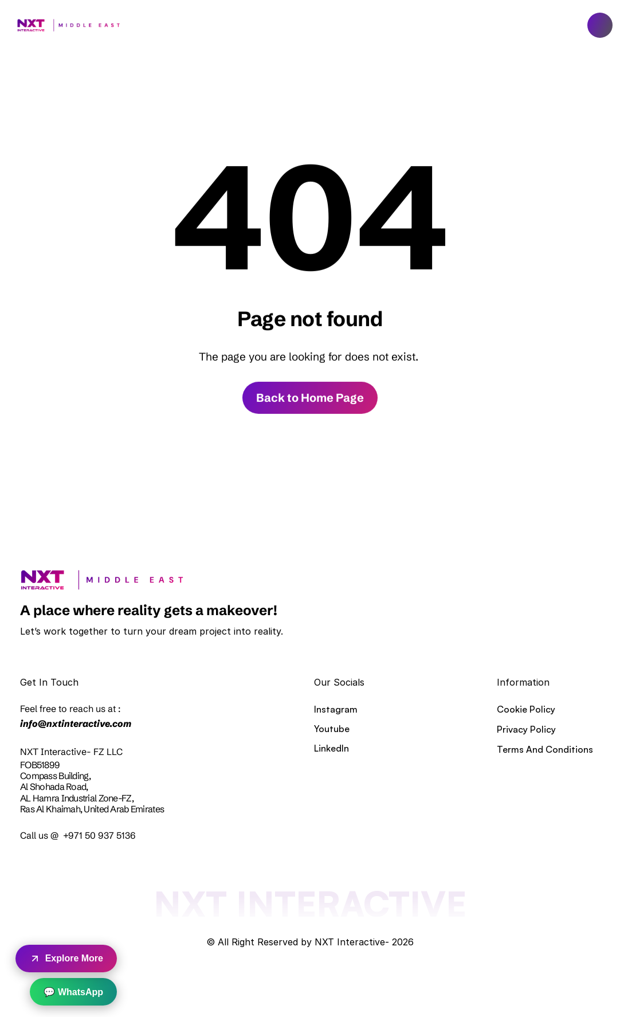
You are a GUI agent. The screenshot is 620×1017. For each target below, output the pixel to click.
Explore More (66, 958)
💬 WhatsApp (73, 992)
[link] (98, 580)
